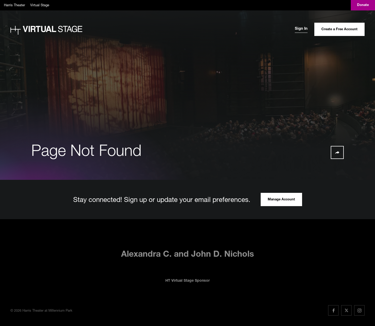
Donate (363, 5)
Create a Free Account (339, 29)
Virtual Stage (39, 5)
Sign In (301, 29)
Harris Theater (14, 5)
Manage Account (281, 199)
